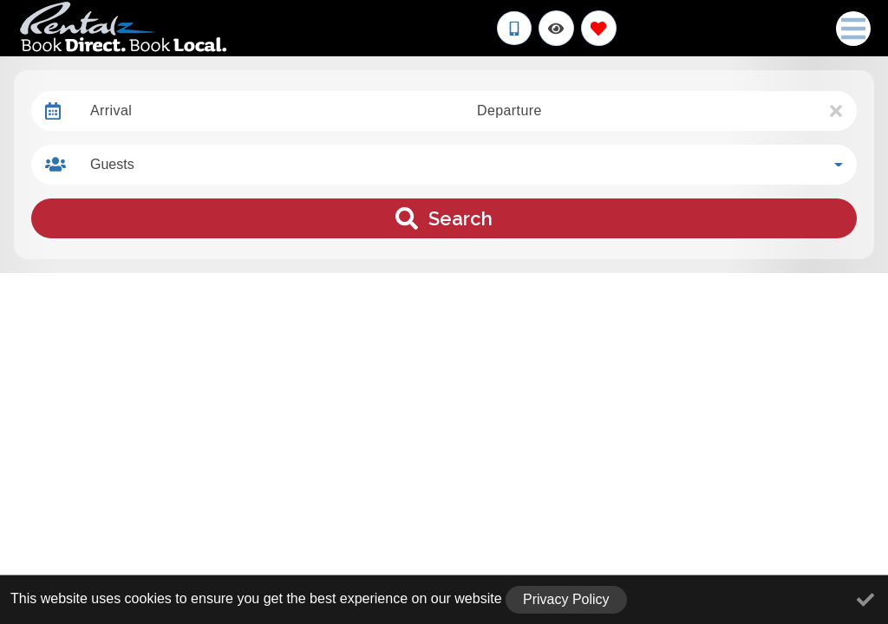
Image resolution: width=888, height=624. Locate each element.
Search (444, 218)
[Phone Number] (514, 28)
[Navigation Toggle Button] (853, 28)
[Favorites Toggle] (599, 28)
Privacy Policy (566, 599)
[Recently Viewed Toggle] (556, 28)
